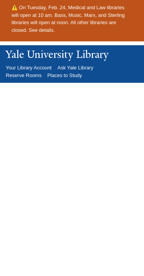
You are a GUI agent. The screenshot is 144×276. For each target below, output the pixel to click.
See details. (42, 30)
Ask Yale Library (75, 68)
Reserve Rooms (23, 75)
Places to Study (64, 75)
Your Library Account (28, 68)
